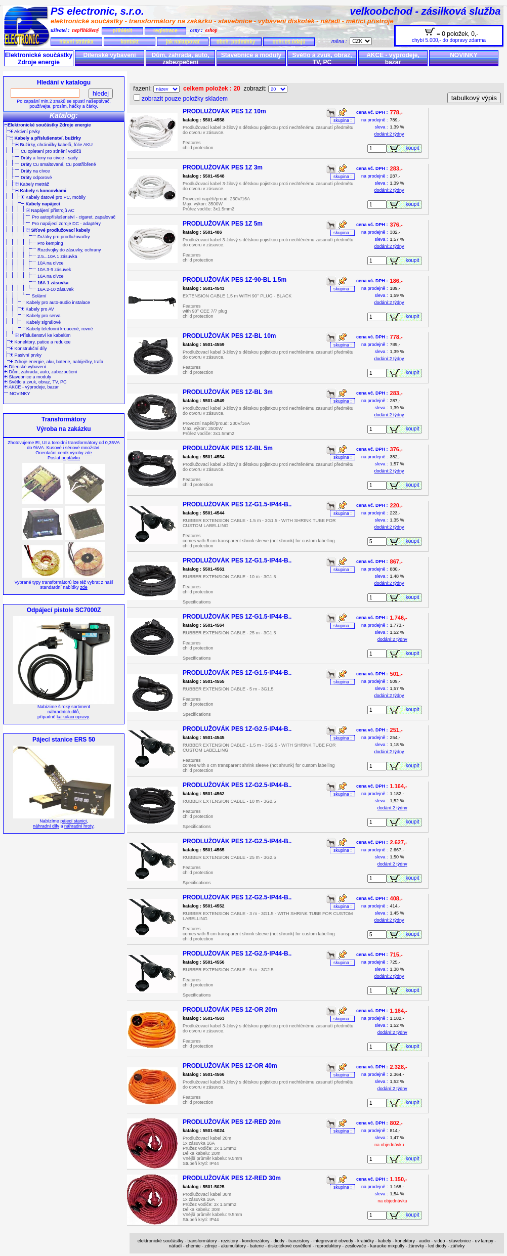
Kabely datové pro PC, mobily (53, 197)
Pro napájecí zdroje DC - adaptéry (66, 223)
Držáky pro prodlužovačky (63, 236)
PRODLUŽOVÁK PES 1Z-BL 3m (228, 392)
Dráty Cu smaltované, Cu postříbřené (58, 164)
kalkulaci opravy (73, 716)
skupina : (342, 120)
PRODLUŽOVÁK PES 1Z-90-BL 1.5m (234, 279)
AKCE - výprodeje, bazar (392, 59)
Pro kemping (50, 243)
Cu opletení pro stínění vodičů (51, 151)
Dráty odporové (36, 177)
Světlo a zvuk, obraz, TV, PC (322, 59)
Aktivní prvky (25, 131)
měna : (340, 41)
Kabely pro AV (37, 309)
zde (88, 452)
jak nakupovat (183, 42)
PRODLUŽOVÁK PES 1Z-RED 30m (232, 1178)
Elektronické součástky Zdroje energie (38, 59)
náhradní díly (46, 826)
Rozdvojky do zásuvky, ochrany (69, 249)
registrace (165, 30)
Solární (39, 295)
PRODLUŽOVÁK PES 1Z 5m (223, 223)
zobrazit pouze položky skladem (185, 98)
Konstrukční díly (28, 348)
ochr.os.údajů (288, 42)
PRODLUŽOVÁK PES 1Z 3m (223, 167)
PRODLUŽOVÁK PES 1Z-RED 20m (232, 1121)
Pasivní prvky (25, 355)
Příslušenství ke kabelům (43, 335)
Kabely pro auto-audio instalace (58, 302)
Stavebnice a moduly (251, 55)
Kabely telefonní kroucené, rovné (59, 328)
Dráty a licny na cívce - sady (49, 157)
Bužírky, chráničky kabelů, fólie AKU (54, 144)
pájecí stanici (73, 821)
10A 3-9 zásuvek (54, 269)
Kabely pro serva (43, 315)
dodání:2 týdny (389, 134)
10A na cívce (50, 263)
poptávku (70, 457)
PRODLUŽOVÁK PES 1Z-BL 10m (229, 335)
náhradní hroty (78, 826)
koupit (414, 148)
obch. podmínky (236, 42)
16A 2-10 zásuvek (55, 289)
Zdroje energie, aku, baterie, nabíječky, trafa (56, 361)
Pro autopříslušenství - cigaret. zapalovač (73, 217)
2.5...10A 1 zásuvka (57, 256)
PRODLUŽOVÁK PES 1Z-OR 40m (230, 1065)
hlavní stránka (76, 42)
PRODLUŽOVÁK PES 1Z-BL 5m (228, 448)
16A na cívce (50, 276)
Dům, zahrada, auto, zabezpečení (180, 59)
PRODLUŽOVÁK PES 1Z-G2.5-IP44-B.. (237, 728)
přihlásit (122, 30)
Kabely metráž (32, 184)
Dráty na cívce (35, 171)
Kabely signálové (43, 322)
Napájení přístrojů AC (50, 210)
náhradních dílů (63, 711)
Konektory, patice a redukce (40, 341)
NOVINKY (464, 55)
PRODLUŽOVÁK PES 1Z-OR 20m (230, 1009)
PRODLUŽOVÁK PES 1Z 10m (224, 111)
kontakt (129, 42)
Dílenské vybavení (109, 55)
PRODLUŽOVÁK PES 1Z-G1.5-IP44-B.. (237, 504)
